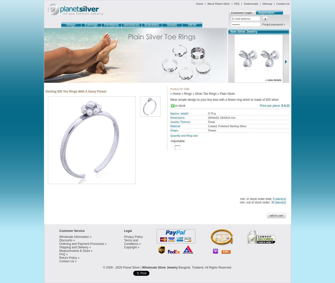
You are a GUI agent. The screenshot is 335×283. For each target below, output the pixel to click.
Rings (71, 25)
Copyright (130, 247)
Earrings (91, 25)
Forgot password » (273, 24)
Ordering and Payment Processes (81, 244)
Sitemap (267, 3)
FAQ (236, 3)
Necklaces (131, 25)
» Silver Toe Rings (205, 93)
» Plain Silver (226, 93)
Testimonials (251, 3)
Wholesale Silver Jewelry (160, 267)
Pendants (111, 25)
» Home (175, 93)
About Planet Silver (218, 3)
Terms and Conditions (131, 242)
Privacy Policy (133, 237)
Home (199, 3)
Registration (266, 12)
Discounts (66, 240)
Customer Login (241, 12)
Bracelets (151, 25)
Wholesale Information (74, 237)
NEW (192, 25)
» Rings (187, 93)
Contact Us (283, 3)
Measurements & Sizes (74, 251)
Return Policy (68, 258)
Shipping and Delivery (74, 247)
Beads (172, 25)
